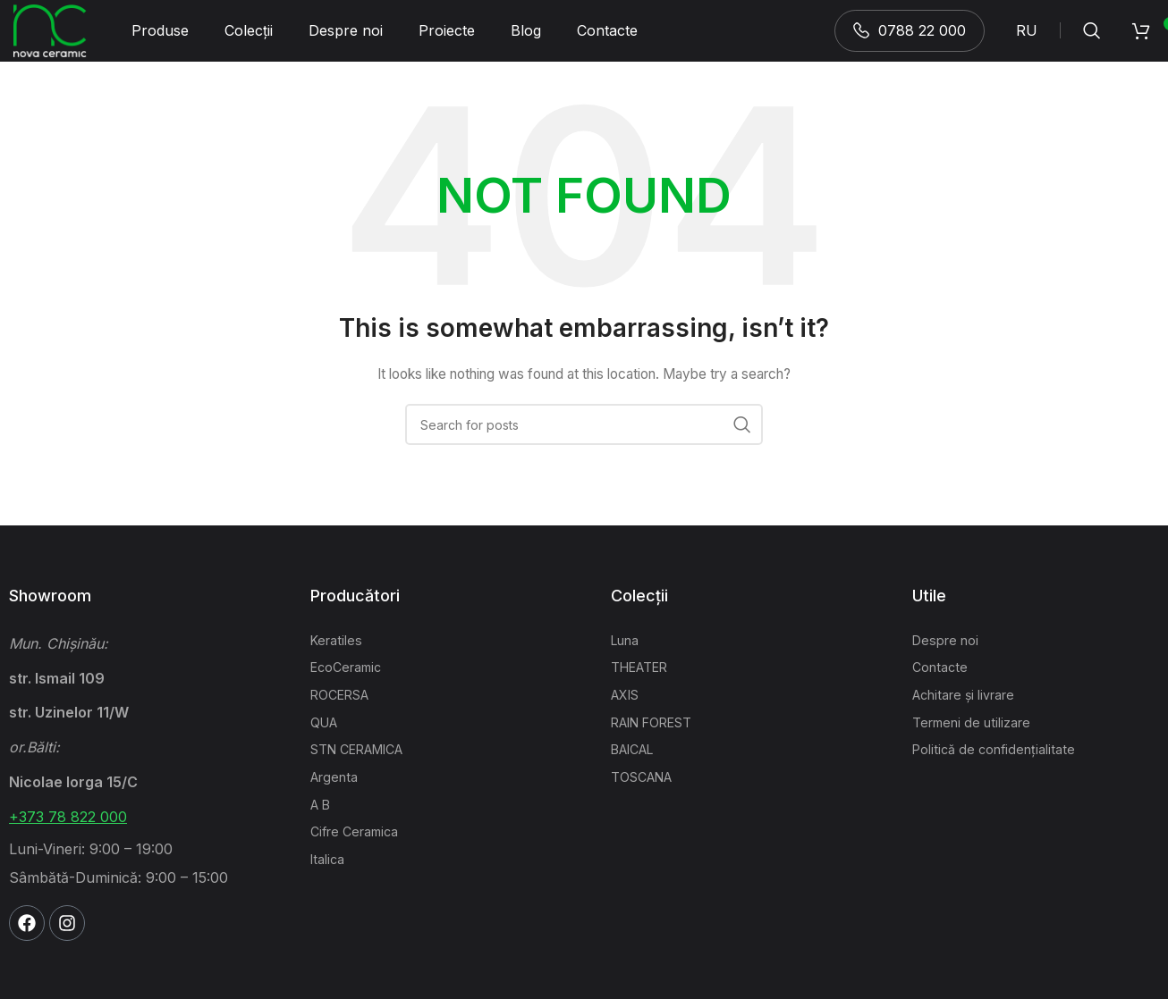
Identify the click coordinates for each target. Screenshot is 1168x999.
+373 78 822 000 (68, 835)
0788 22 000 (909, 39)
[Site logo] (51, 38)
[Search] (1092, 40)
